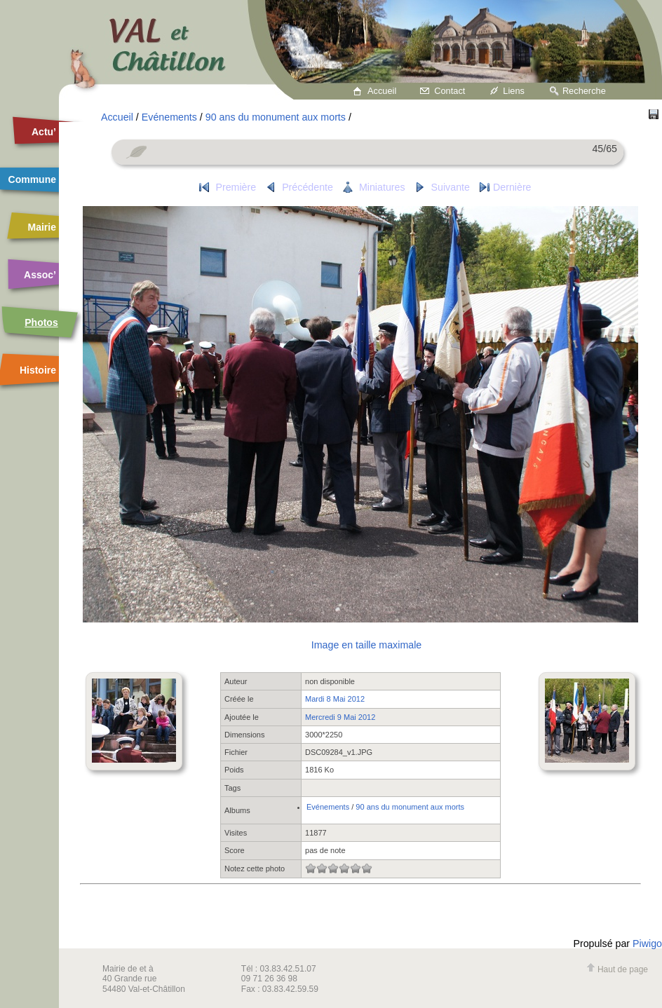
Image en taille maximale (366, 645)
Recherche (584, 91)
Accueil (381, 91)
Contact (449, 91)
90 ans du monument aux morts (275, 117)
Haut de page (617, 969)
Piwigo (647, 943)
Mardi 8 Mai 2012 (335, 699)
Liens (514, 91)
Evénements (169, 117)
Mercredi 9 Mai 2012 (340, 717)
